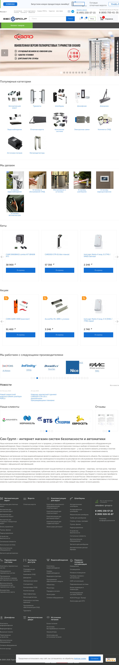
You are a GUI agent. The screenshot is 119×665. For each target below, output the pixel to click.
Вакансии (32, 12)
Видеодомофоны (6, 628)
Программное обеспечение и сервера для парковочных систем (9, 578)
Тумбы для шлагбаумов (78, 518)
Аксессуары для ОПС (77, 601)
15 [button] (70, 378)
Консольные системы (7, 545)
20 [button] (84, 378)
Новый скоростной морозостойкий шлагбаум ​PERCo (11, 396)
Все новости (114, 385)
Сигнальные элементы (8, 541)
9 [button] (54, 378)
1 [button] (31, 378)
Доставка (59, 11)
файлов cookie (80, 658)
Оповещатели (75, 569)
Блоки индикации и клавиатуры (77, 588)
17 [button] (76, 378)
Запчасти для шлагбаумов (79, 544)
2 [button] (34, 378)
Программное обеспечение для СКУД (31, 606)
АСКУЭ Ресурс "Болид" (78, 598)
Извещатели (74, 566)
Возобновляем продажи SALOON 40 (71, 395)
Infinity (36, 370)
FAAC (105, 371)
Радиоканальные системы (79, 584)
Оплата (16, 12)
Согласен (94, 659)
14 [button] (68, 378)
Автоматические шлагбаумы (76, 505)
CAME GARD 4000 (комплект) (18, 319)
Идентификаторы (29, 594)
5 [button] (43, 378)
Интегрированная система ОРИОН (76, 593)
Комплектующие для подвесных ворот (54, 522)
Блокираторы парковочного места (7, 591)
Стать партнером (29, 11)
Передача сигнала (53, 591)
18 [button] (79, 378)
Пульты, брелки (5, 530)
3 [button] (37, 378)
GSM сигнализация (76, 581)
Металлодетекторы (30, 597)
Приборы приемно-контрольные (77, 577)
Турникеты (27, 610)
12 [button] (62, 378)
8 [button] (51, 378)
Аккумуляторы (52, 632)
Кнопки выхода (28, 590)
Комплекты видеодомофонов (6, 624)
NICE (89, 363)
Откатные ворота (29, 504)
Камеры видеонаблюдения (53, 572)
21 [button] (87, 378)
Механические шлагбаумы (79, 514)
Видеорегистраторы (54, 576)
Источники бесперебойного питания (56, 627)
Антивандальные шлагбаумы (76, 510)
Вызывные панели (6, 632)
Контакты (24, 12)
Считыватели (28, 584)
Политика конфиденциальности (107, 519)
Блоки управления (6, 527)
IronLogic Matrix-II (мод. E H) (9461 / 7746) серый (98, 320)
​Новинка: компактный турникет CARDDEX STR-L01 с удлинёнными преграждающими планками (105, 397)
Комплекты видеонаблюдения (53, 567)
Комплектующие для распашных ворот (54, 517)
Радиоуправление (6, 533)
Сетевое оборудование (55, 597)
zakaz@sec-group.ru (103, 505)
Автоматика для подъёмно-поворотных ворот (8, 521)
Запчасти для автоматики (9, 553)
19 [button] (82, 378)
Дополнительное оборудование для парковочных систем (7, 585)
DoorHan (59, 369)
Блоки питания (52, 623)
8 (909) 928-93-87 (104, 514)
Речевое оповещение (77, 573)
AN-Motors (14, 371)
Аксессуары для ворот (54, 527)
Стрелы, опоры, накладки (79, 521)
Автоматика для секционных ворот (6, 515)
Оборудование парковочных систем (7, 572)
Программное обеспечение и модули (55, 580)
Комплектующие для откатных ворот (54, 512)
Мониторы (50, 588)
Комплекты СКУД (29, 574)
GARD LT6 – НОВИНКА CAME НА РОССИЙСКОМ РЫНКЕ (44, 395)
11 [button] (59, 378)
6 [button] (45, 378)
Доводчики (27, 577)
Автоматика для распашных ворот (6, 510)
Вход (92, 19)
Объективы (51, 584)
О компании (18, 11)
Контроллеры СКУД (30, 587)
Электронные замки (30, 581)
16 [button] (73, 378)
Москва (2, 12)
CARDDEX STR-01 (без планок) (57, 254)
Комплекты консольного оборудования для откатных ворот (55, 506)
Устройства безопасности (5, 537)
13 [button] (65, 378)
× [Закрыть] (116, 4)
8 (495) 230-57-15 (86, 12)
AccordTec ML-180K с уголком (57, 319)
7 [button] (48, 378)
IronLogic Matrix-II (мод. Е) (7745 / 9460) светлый (97, 255)
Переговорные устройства (5, 636)
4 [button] (40, 378)
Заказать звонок (82, 10)
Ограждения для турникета (29, 570)
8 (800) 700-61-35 (108, 12)
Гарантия (52, 11)
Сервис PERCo (42, 11)
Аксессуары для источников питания (54, 636)
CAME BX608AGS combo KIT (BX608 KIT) (20, 255)
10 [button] (57, 378)
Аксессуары (51, 594)
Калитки (26, 566)
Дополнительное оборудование (6, 549)
